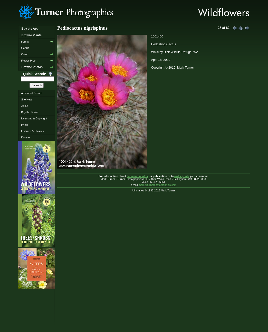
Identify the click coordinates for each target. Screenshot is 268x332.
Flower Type (28, 60)
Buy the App (29, 28)
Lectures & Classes (32, 131)
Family (25, 41)
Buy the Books (29, 112)
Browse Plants (31, 35)
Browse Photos (32, 67)
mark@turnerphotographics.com (158, 184)
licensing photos (137, 176)
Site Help (26, 99)
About (24, 105)
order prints (181, 176)
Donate (25, 137)
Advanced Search (31, 93)
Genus (25, 47)
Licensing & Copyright (34, 118)
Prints (24, 124)
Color (24, 54)
